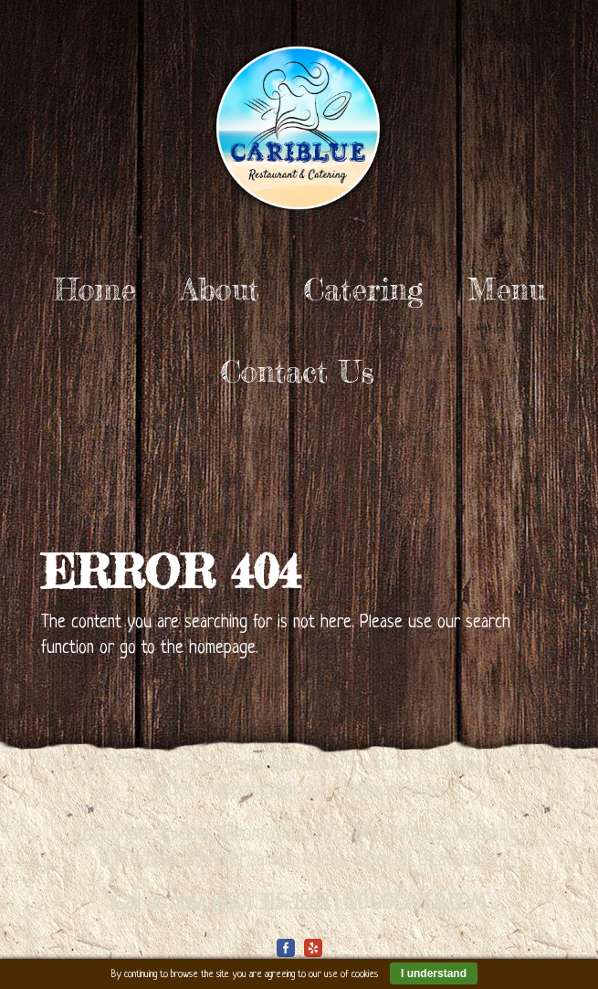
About (220, 289)
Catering (363, 289)
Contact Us (297, 371)
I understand (434, 973)
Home (95, 289)
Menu (506, 289)
